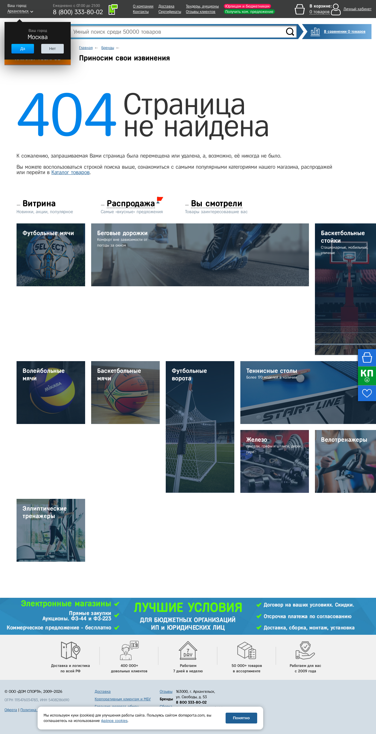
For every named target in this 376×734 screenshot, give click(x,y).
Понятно (241, 718)
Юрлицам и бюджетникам (247, 6)
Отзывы (166, 691)
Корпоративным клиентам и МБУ (123, 699)
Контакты (141, 12)
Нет (52, 48)
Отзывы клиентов (200, 12)
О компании (143, 6)
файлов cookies (114, 721)
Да (22, 48)
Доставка (166, 6)
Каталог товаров (70, 172)
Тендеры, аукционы (202, 6)
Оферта (11, 710)
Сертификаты (170, 12)
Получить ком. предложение (249, 12)
